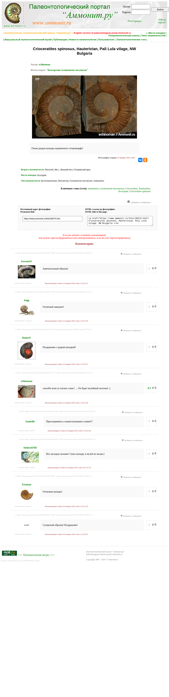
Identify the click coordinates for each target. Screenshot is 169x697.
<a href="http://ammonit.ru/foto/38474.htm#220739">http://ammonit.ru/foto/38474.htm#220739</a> (57, 441)
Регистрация (134, 21)
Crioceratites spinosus (140, 191)
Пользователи (106, 39)
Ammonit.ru (113, 561)
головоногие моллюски (112, 188)
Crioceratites (131, 188)
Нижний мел (66, 169)
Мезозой (49, 169)
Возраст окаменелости (32, 169)
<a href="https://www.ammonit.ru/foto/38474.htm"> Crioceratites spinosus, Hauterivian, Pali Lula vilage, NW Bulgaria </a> (123, 221)
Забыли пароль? (162, 21)
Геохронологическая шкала (123, 35)
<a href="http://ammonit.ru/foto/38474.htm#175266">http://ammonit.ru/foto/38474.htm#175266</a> (54, 254)
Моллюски (63, 180)
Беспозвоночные (49, 180)
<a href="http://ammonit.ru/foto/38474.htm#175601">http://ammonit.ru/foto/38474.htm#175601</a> (54, 478)
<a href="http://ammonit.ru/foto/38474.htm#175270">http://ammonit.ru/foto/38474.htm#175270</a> (54, 293)
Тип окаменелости (30, 180)
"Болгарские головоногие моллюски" (67, 70)
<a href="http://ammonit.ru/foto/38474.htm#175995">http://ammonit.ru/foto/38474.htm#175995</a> (54, 516)
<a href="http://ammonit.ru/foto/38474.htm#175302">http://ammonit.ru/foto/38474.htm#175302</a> (57, 413)
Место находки (28, 175)
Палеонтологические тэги (131, 39)
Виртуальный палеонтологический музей (28, 39)
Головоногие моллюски (81, 180)
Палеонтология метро (36, 556)
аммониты (93, 188)
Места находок (156, 33)
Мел (56, 169)
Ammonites (144, 188)
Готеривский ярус (82, 169)
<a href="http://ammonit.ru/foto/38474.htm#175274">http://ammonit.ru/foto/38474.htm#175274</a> (54, 331)
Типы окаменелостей (153, 35)
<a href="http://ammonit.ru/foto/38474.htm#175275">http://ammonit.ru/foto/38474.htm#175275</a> (54, 374)
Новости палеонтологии (82, 39)
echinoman (44, 64)
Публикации (60, 39)
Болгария (41, 175)
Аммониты (98, 180)
